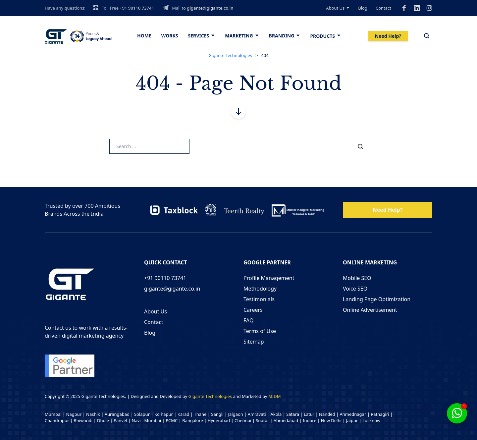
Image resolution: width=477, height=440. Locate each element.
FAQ (248, 320)
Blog (362, 8)
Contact (383, 8)
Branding (281, 35)
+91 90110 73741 (137, 8)
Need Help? (388, 36)
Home (144, 35)
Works (169, 35)
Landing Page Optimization (376, 299)
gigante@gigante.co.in (210, 8)
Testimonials (259, 299)
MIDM (274, 396)
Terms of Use (259, 331)
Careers (253, 309)
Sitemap (253, 341)
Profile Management (268, 278)
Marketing (239, 35)
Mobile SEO (357, 278)
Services (198, 35)
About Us (335, 8)
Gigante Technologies (210, 396)
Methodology (260, 288)
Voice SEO (355, 288)
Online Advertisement (370, 309)
